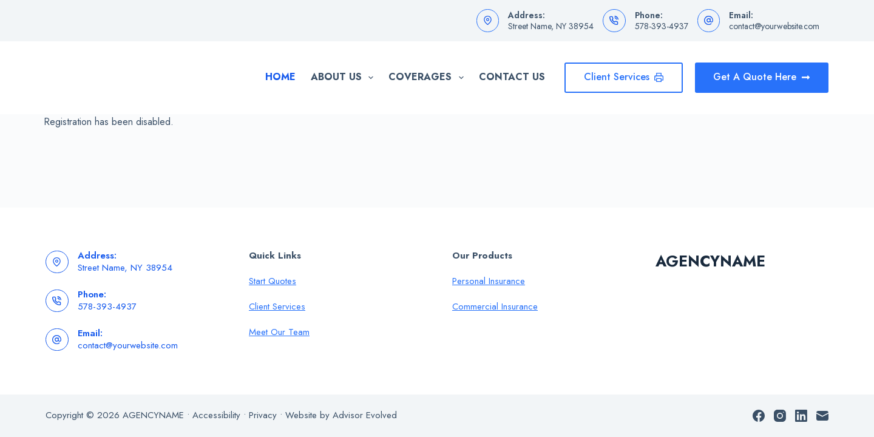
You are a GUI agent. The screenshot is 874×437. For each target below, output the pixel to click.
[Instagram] (780, 416)
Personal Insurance (488, 281)
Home (280, 77)
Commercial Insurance (495, 306)
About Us (344, 77)
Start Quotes (272, 281)
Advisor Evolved (365, 415)
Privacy (263, 415)
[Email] (822, 416)
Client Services (623, 77)
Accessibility (216, 415)
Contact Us (512, 77)
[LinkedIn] (801, 416)
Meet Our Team (279, 332)
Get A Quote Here (761, 77)
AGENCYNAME (710, 261)
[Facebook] (759, 416)
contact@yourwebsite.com (774, 26)
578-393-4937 (661, 26)
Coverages (428, 77)
